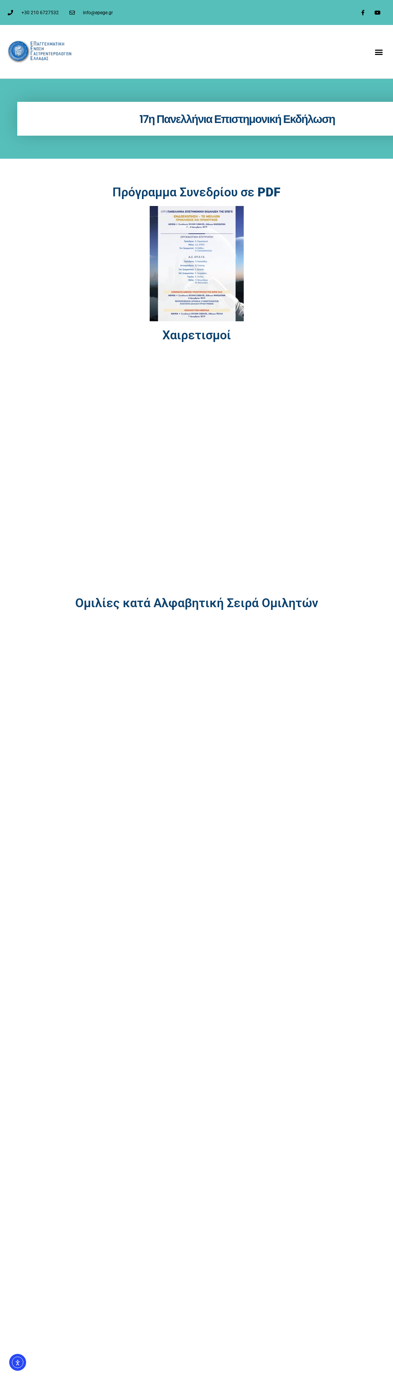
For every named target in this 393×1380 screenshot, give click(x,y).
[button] (379, 51)
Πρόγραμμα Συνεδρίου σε (196, 192)
